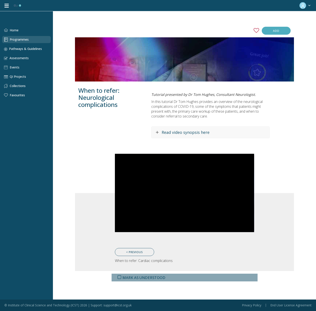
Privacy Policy (251, 305)
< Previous (134, 252)
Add (276, 31)
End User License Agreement (291, 305)
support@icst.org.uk (117, 305)
